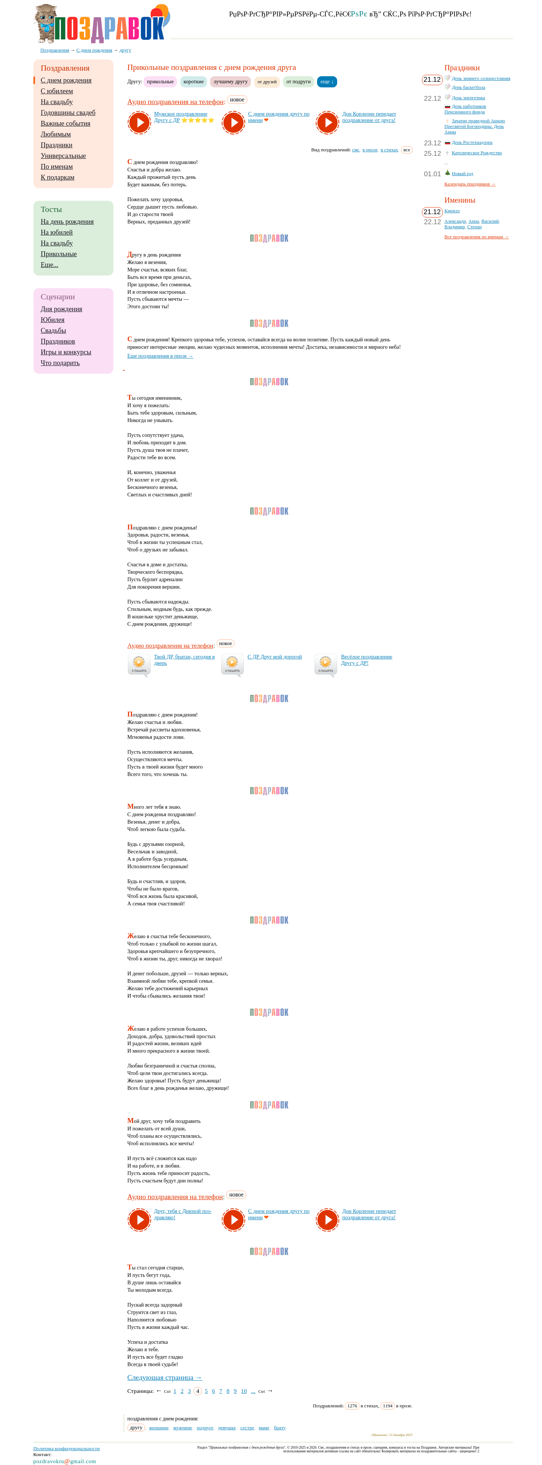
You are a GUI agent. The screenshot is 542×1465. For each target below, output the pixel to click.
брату (280, 1427)
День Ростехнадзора (472, 142)
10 (244, 1391)
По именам (57, 166)
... (253, 1391)
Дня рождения (62, 309)
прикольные (160, 81)
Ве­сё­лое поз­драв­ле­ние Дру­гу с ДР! (366, 660)
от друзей (267, 81)
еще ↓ (327, 81)
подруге (205, 1427)
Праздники (56, 145)
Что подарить (60, 363)
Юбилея (53, 319)
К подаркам (58, 177)
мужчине (182, 1427)
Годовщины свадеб (68, 112)
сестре (247, 1427)
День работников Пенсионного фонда (465, 109)
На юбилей (57, 232)
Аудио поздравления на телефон (176, 102)
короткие (194, 81)
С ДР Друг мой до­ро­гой (275, 657)
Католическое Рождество (477, 152)
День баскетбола (468, 87)
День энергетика (468, 97)
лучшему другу (230, 81)
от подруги (298, 81)
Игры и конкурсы (66, 352)
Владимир (455, 226)
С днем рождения (66, 80)
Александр (455, 221)
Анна (473, 221)
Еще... (49, 264)
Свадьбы (53, 330)
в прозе (370, 149)
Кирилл (452, 210)
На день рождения (67, 221)
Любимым (56, 134)
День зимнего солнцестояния (481, 78)
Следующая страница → (165, 1377)
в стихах (389, 149)
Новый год (463, 173)
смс (355, 149)
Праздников (58, 341)
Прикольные (59, 254)
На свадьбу (57, 102)
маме (264, 1427)
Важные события (66, 123)
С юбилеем (57, 91)
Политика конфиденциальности (66, 1448)
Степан (474, 226)
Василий (490, 221)
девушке (227, 1427)
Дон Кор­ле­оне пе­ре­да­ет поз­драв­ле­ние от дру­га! (369, 117)
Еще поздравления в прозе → (161, 356)
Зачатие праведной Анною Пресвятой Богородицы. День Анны (475, 126)
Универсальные (63, 156)
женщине (159, 1427)
